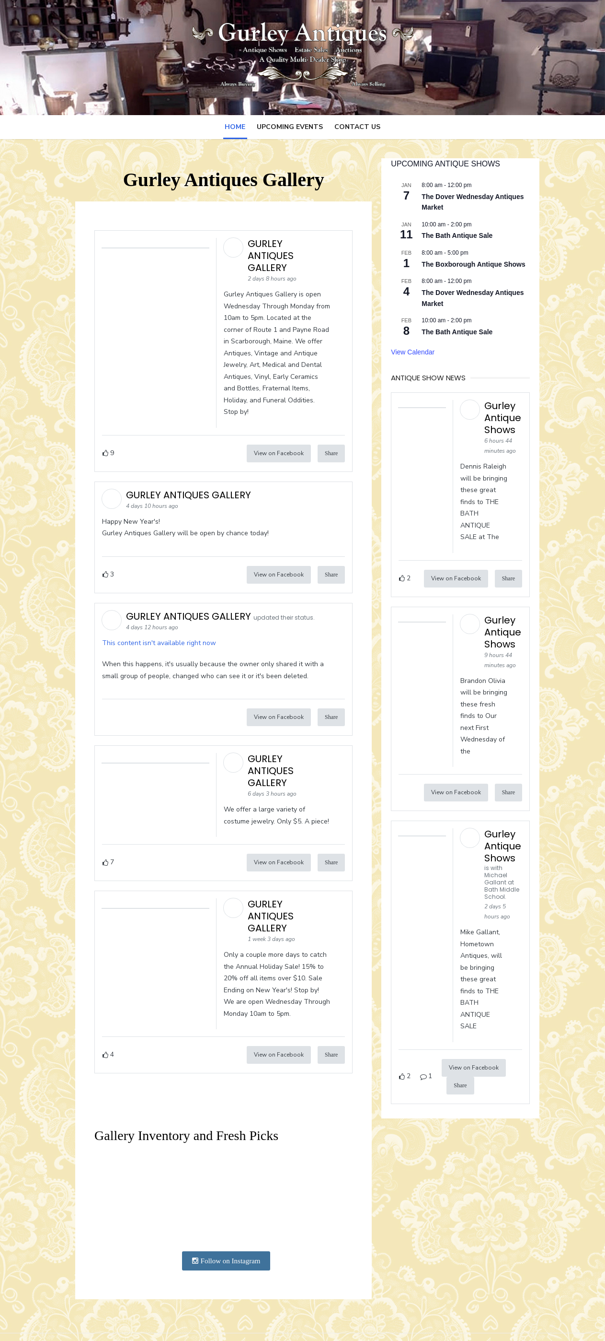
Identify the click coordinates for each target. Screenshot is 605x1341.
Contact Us (357, 126)
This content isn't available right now (152, 630)
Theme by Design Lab (504, 1320)
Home (235, 126)
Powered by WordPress (424, 1320)
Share (333, 441)
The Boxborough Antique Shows (476, 264)
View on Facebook (281, 441)
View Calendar (415, 352)
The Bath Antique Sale (459, 235)
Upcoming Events (290, 126)
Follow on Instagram (223, 1228)
